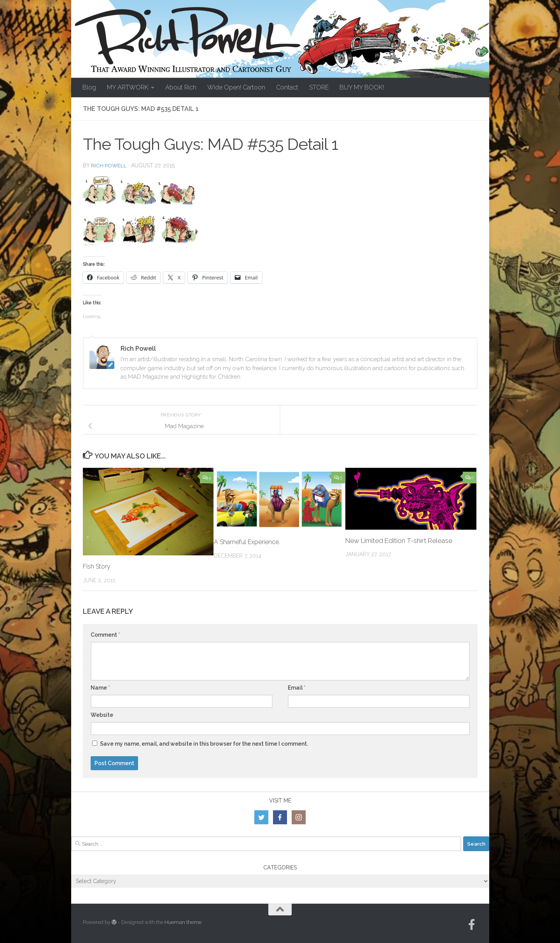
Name (100, 688)
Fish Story (98, 566)
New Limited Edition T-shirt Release (398, 540)
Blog (89, 87)
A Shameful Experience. (249, 542)
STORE (319, 87)
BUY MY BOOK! (362, 87)
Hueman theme (182, 922)
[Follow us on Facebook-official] (471, 924)
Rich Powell (109, 165)
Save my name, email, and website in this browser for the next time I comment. (204, 744)
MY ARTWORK (128, 87)
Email (297, 688)
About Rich (180, 87)
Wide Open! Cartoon (236, 87)
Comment (105, 635)
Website (102, 715)
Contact (287, 87)
